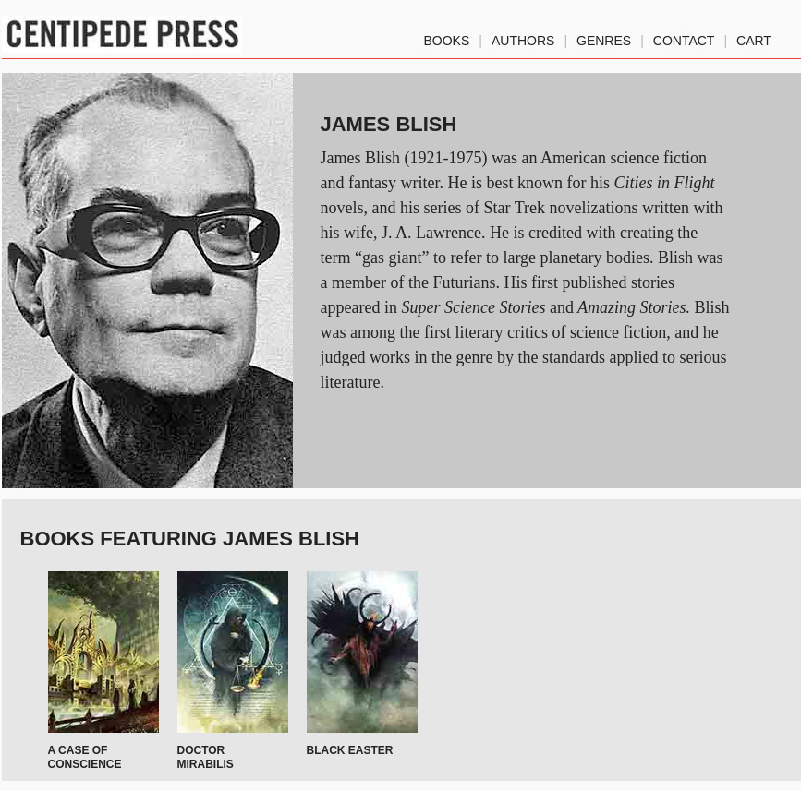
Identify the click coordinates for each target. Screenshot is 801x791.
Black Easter (350, 750)
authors (523, 37)
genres (603, 37)
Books (447, 37)
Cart (753, 37)
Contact (684, 37)
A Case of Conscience (85, 757)
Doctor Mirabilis (205, 757)
